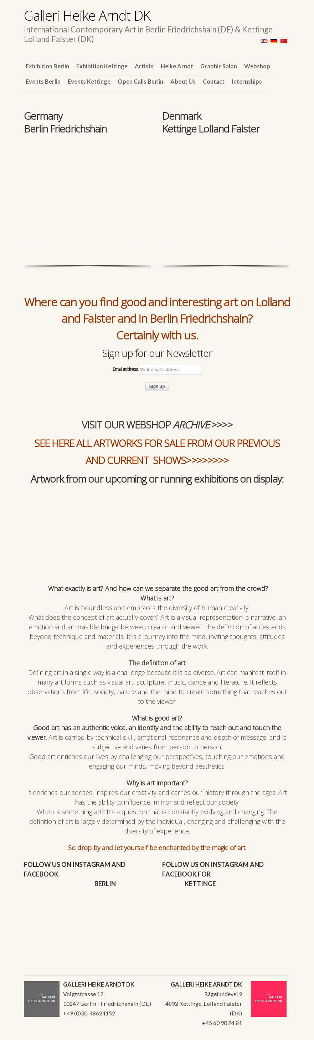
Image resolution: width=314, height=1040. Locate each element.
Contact (214, 81)
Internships (247, 81)
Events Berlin (43, 81)
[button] (34, 243)
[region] (88, 175)
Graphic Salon (218, 66)
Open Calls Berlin (140, 81)
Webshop (257, 66)
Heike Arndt (177, 66)
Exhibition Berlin (47, 66)
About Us (183, 81)
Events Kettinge (89, 81)
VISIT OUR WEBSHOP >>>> (157, 424)
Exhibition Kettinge (102, 66)
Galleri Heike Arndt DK (87, 15)
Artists (144, 66)
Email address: (157, 369)
